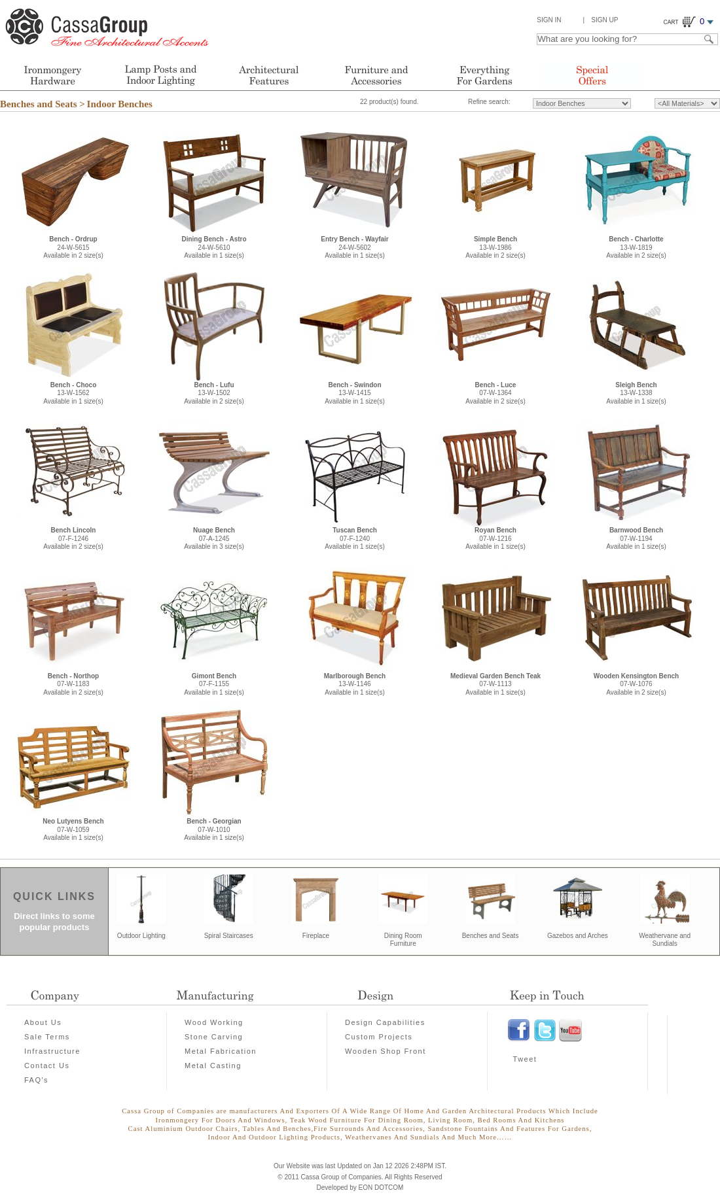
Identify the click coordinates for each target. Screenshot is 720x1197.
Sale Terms (47, 1037)
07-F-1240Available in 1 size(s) (355, 538)
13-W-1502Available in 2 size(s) (214, 393)
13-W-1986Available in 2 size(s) (495, 247)
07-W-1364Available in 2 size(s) (495, 393)
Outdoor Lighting (141, 935)
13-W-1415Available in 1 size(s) (355, 393)
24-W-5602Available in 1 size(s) (355, 247)
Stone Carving (214, 1037)
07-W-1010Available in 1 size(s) (214, 829)
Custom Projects (378, 1037)
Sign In (549, 20)
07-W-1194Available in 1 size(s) (636, 538)
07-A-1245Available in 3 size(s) (214, 538)
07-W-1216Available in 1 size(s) (495, 538)
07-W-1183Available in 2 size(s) (73, 684)
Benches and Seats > (42, 104)
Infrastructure (52, 1051)
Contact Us (46, 1065)
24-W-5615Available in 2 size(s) (73, 247)
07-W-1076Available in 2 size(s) (636, 684)
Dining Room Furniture (403, 940)
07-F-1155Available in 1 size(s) (214, 684)
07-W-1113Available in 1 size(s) (495, 684)
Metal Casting (213, 1065)
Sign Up (604, 20)
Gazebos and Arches (577, 935)
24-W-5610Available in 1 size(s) (213, 247)
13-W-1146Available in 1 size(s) (355, 684)
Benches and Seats (490, 935)
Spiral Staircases (228, 935)
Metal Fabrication (221, 1051)
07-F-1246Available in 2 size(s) (73, 538)
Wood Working (214, 1022)
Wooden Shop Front (385, 1051)
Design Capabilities (385, 1022)
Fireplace (315, 935)
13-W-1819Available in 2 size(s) (636, 247)
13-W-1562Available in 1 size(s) (73, 393)
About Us (43, 1022)
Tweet (525, 1059)
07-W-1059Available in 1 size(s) (73, 829)
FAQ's (36, 1080)
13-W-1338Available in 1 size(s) (636, 393)
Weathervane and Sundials (665, 940)
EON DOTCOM (381, 1187)
